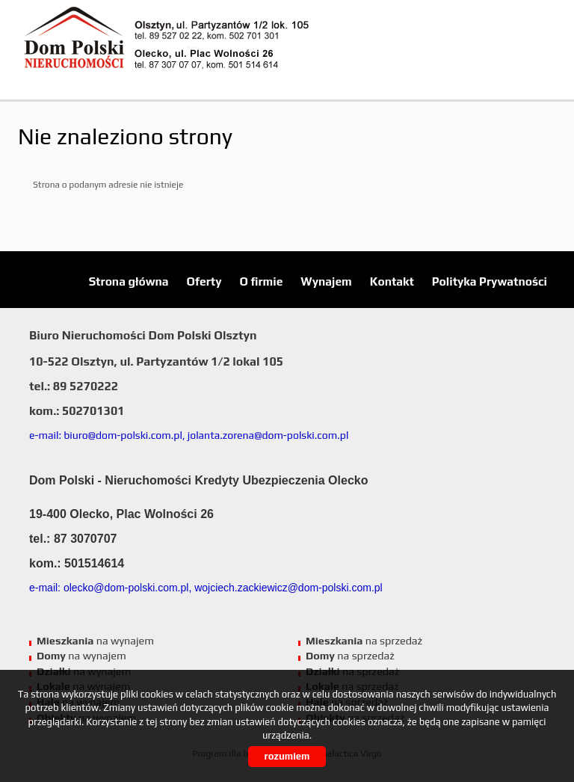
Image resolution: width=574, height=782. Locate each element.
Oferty (204, 281)
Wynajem (325, 281)
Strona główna (129, 281)
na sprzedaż (364, 641)
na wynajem (95, 641)
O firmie (261, 281)
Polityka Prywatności (489, 281)
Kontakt (392, 281)
